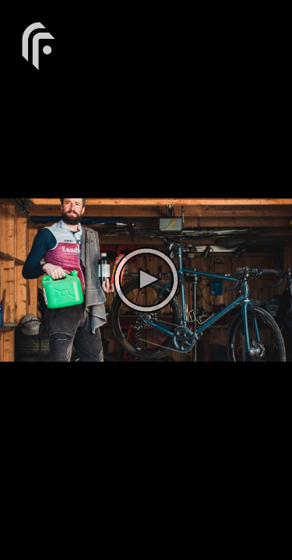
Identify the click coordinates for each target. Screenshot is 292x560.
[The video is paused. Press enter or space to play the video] (146, 280)
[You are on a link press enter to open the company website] (39, 45)
